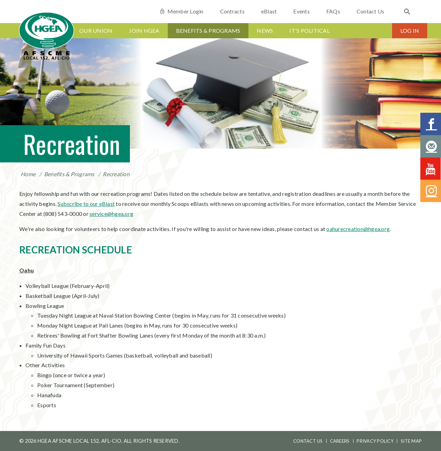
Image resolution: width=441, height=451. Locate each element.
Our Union (95, 30)
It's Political (309, 30)
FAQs (333, 11)
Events (301, 11)
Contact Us (370, 11)
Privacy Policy (375, 441)
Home (28, 174)
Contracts (232, 11)
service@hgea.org (111, 213)
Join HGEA (144, 30)
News (265, 30)
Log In (409, 30)
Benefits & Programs (208, 30)
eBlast (269, 11)
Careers (340, 441)
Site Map (411, 441)
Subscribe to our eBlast (86, 203)
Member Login (181, 11)
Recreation (116, 174)
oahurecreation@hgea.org (358, 229)
